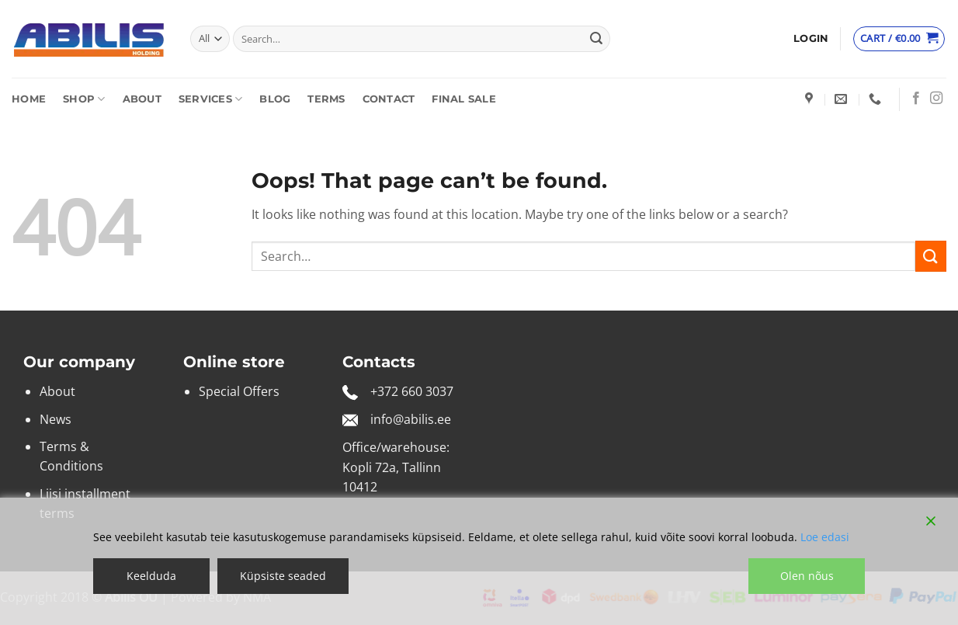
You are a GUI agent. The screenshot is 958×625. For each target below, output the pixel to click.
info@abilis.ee (410, 419)
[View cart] (899, 38)
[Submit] (596, 39)
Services (211, 99)
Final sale (464, 99)
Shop (84, 99)
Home (29, 99)
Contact (389, 99)
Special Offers (239, 391)
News (55, 419)
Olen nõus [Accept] (807, 575)
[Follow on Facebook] (916, 99)
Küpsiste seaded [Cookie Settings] (283, 575)
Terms (326, 99)
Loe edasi (824, 537)
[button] (810, 39)
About (142, 99)
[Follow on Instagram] (936, 99)
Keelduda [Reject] (151, 575)
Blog (274, 99)
